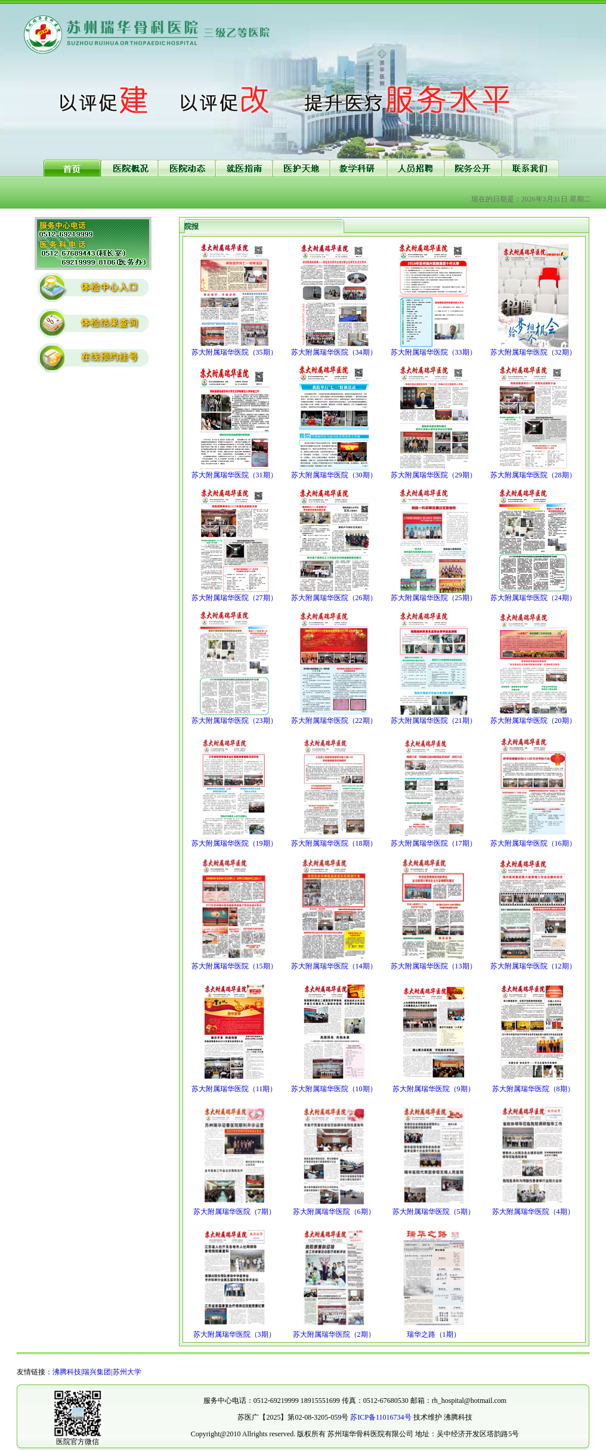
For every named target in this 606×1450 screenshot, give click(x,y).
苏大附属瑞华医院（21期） (434, 720)
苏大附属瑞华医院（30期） (334, 475)
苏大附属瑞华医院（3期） (234, 1334)
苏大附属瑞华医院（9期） (433, 1089)
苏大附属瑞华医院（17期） (434, 843)
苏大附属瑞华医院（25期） (434, 598)
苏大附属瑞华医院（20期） (533, 720)
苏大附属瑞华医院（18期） (334, 843)
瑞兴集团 (96, 1372)
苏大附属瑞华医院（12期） (533, 966)
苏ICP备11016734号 (380, 1417)
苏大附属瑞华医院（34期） (334, 352)
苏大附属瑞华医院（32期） (533, 352)
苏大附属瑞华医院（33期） (434, 352)
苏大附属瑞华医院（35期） (234, 352)
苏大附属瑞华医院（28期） (533, 475)
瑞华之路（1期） (433, 1334)
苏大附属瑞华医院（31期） (234, 475)
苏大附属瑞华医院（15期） (234, 966)
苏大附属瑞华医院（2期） (334, 1334)
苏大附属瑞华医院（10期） (334, 1089)
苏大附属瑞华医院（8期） (533, 1089)
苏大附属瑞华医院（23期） (234, 720)
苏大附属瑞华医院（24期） (533, 598)
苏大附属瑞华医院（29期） (434, 475)
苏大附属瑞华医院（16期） (533, 843)
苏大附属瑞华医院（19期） (234, 843)
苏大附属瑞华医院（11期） (234, 1089)
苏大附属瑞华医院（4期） (533, 1211)
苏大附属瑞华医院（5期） (433, 1211)
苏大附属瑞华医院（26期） (334, 598)
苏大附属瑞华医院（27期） (234, 598)
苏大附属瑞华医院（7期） (234, 1211)
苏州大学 (127, 1372)
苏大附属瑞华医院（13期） (434, 966)
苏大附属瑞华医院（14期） (334, 966)
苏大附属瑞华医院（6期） (334, 1211)
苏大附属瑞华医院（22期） (334, 720)
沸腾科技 (66, 1372)
